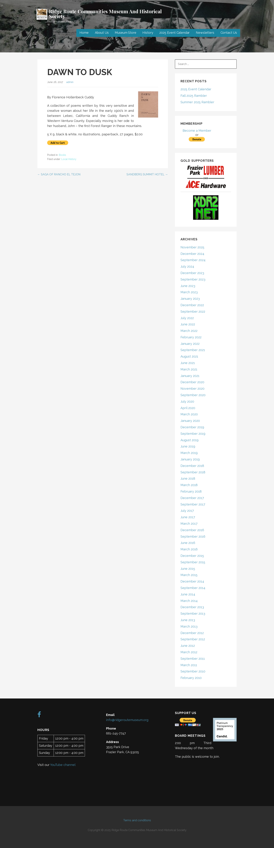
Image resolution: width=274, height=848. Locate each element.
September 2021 (193, 350)
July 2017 (187, 510)
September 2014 (193, 588)
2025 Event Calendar (174, 32)
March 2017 (189, 523)
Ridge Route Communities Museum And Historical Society (105, 13)
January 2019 (190, 459)
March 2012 (189, 652)
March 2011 (189, 665)
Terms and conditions (137, 820)
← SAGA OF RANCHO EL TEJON (58, 174)
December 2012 (192, 633)
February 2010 (191, 678)
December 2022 (192, 305)
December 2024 (192, 254)
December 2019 (192, 427)
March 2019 (189, 453)
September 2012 (193, 639)
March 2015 (189, 575)
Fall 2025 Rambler (194, 95)
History (147, 32)
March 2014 (189, 601)
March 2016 (189, 549)
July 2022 (187, 318)
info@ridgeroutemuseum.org (127, 720)
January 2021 (190, 376)
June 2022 (188, 324)
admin (69, 82)
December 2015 (192, 556)
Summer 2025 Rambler (197, 102)
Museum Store (125, 32)
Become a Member (197, 130)
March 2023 (189, 292)
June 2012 (188, 645)
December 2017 (192, 498)
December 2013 (192, 607)
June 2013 (188, 620)
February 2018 (191, 491)
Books (62, 155)
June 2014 (188, 594)
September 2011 (193, 658)
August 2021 (189, 356)
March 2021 (189, 369)
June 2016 (188, 543)
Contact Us (229, 32)
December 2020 (192, 382)
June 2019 (188, 446)
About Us (102, 32)
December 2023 (192, 273)
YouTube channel (62, 765)
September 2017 (193, 504)
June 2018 (188, 478)
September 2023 (193, 279)
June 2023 (188, 286)
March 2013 (189, 626)
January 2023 (190, 298)
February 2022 (191, 337)
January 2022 (190, 343)
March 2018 (189, 485)
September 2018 (193, 472)
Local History (68, 159)
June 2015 (188, 568)
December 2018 (192, 466)
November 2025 (192, 247)
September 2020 (193, 395)
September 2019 (193, 433)
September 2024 (193, 260)
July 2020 (187, 401)
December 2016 (192, 530)
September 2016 (193, 536)
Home (84, 32)
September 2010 (193, 671)
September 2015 (193, 562)
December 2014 (192, 581)
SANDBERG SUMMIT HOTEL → (147, 174)
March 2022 (189, 331)
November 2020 (192, 388)
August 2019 (190, 440)
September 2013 (193, 613)
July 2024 (187, 266)
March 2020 (189, 414)
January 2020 (190, 421)
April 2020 (188, 408)
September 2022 (193, 311)
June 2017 (188, 517)
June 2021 (188, 363)
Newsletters (205, 32)
